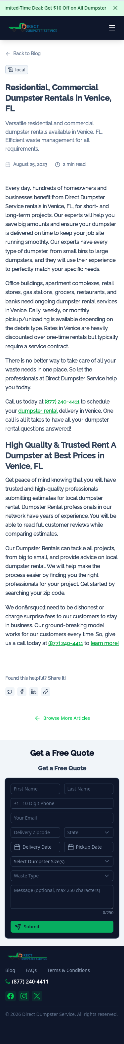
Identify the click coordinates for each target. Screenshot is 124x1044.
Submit (27, 926)
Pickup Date (84, 847)
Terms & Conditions (68, 970)
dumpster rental (38, 411)
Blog (10, 970)
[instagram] (24, 996)
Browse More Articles (62, 718)
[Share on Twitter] (10, 691)
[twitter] (37, 996)
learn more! (105, 643)
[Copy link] (45, 691)
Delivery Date (33, 847)
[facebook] (10, 996)
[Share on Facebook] (21, 691)
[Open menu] (112, 27)
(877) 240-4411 (62, 402)
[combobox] (89, 832)
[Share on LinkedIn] (33, 691)
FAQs (31, 970)
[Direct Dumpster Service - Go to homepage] (32, 27)
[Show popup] (108, 832)
